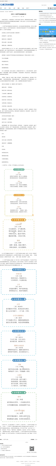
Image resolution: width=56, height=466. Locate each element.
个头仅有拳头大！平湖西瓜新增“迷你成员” (45, 49)
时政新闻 (10, 11)
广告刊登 (30, 461)
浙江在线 (6, 11)
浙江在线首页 (2, 1)
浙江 (5, 8)
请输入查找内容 (44, 5)
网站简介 (18, 461)
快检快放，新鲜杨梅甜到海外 (43, 42)
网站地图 (6, 1)
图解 (18, 8)
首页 (1, 8)
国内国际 (7, 4)
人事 (14, 8)
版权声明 (26, 461)
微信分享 (31, 448)
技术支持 (34, 461)
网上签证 (55, 1)
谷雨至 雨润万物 (4, 448)
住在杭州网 (52, 1)
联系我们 (38, 461)
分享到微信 (53, 8)
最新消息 (41, 11)
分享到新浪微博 (48, 8)
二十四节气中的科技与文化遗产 (6, 445)
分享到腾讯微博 (50, 8)
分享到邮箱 (55, 8)
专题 (23, 8)
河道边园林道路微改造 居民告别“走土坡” (45, 15)
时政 (10, 8)
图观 (40, 24)
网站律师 (22, 461)
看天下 (27, 8)
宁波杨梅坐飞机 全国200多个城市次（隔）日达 (46, 45)
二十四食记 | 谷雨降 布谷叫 (5, 450)
